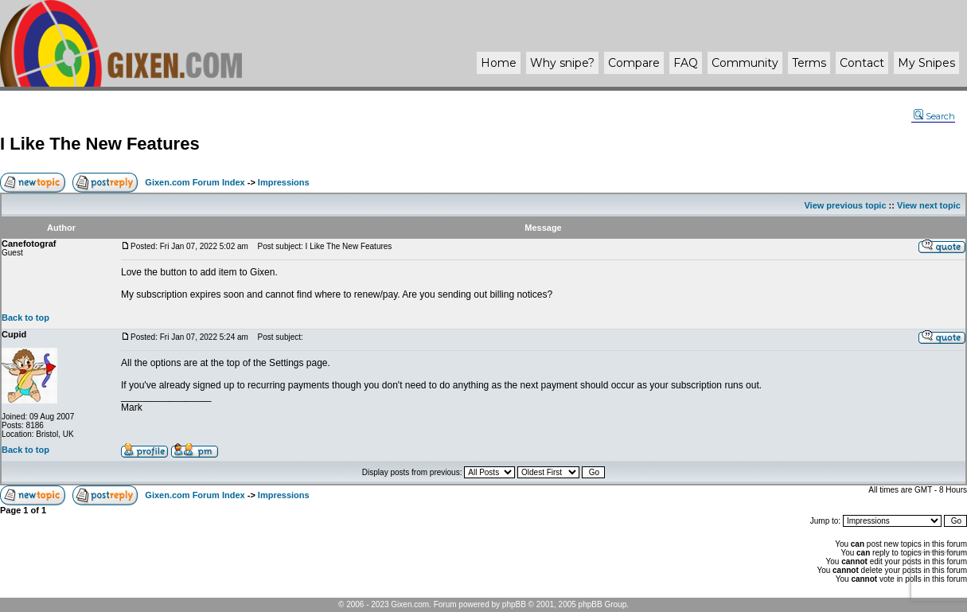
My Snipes (926, 63)
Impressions (284, 182)
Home (499, 63)
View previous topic (845, 205)
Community (745, 63)
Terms (809, 63)
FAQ (685, 63)
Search (934, 116)
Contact (862, 63)
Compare (634, 63)
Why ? (562, 63)
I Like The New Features (100, 144)
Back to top (25, 317)
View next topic (929, 205)
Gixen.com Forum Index (194, 182)
